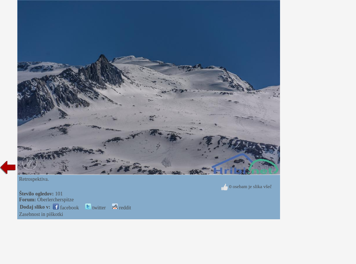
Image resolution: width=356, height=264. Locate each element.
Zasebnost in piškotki (41, 214)
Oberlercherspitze (55, 199)
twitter (95, 207)
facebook (66, 207)
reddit (121, 207)
